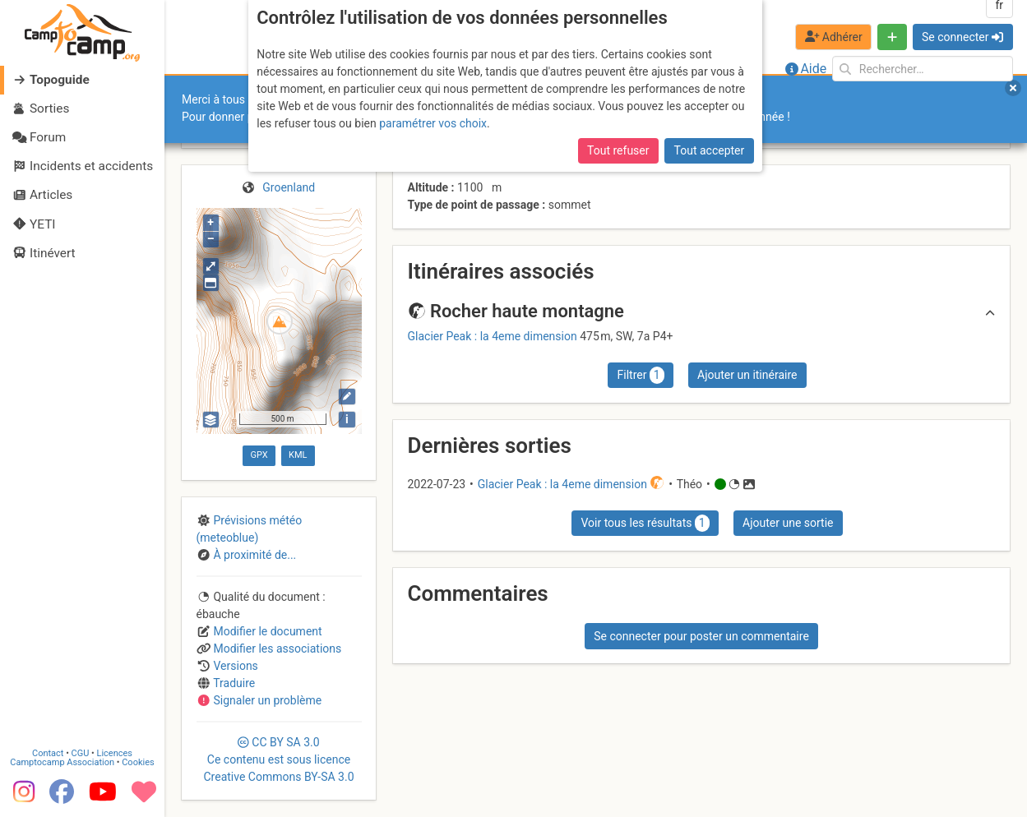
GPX (258, 455)
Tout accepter (709, 150)
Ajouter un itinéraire (747, 374)
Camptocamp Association (62, 762)
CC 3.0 (278, 759)
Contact (47, 753)
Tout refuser (618, 150)
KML (298, 455)
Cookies (138, 762)
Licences (114, 753)
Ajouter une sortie (787, 522)
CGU (81, 753)
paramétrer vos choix (433, 123)
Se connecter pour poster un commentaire (701, 636)
